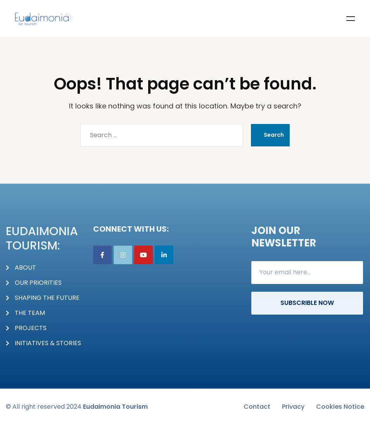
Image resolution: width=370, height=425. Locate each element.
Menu (350, 18)
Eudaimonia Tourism (115, 406)
